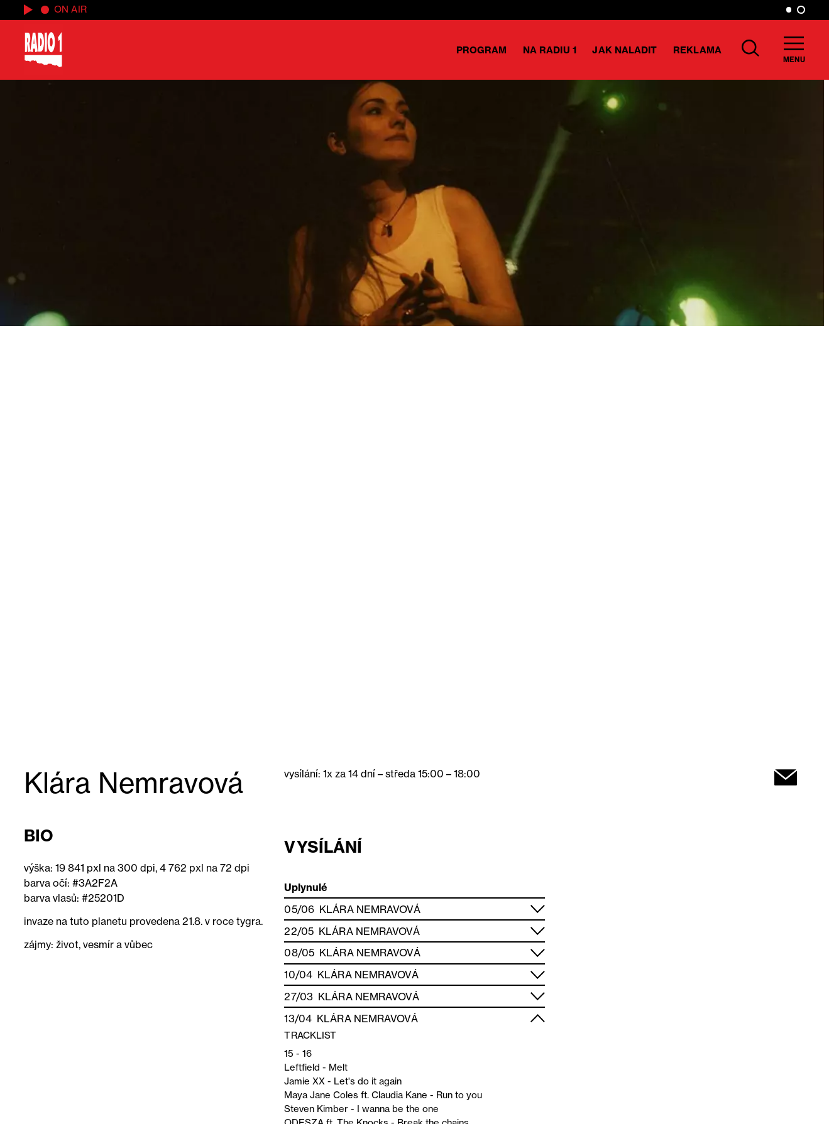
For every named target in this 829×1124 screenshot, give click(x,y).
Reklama (697, 50)
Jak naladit (624, 50)
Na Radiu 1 (549, 50)
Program (481, 50)
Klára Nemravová (369, 909)
